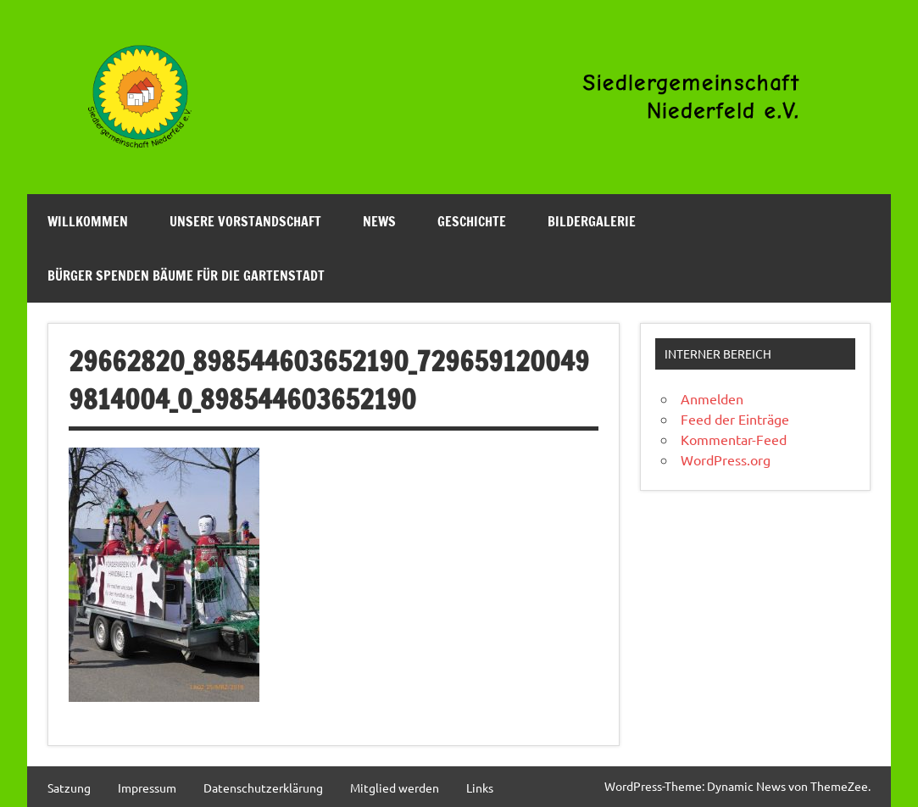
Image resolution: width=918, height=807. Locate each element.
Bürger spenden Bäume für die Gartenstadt (186, 275)
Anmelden (712, 398)
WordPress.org (726, 459)
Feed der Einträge (735, 418)
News (379, 221)
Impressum (147, 787)
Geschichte (471, 221)
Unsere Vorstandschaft (245, 221)
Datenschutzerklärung (263, 787)
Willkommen (87, 221)
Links (479, 787)
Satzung (69, 787)
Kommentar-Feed (734, 439)
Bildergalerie (592, 221)
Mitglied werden (394, 787)
